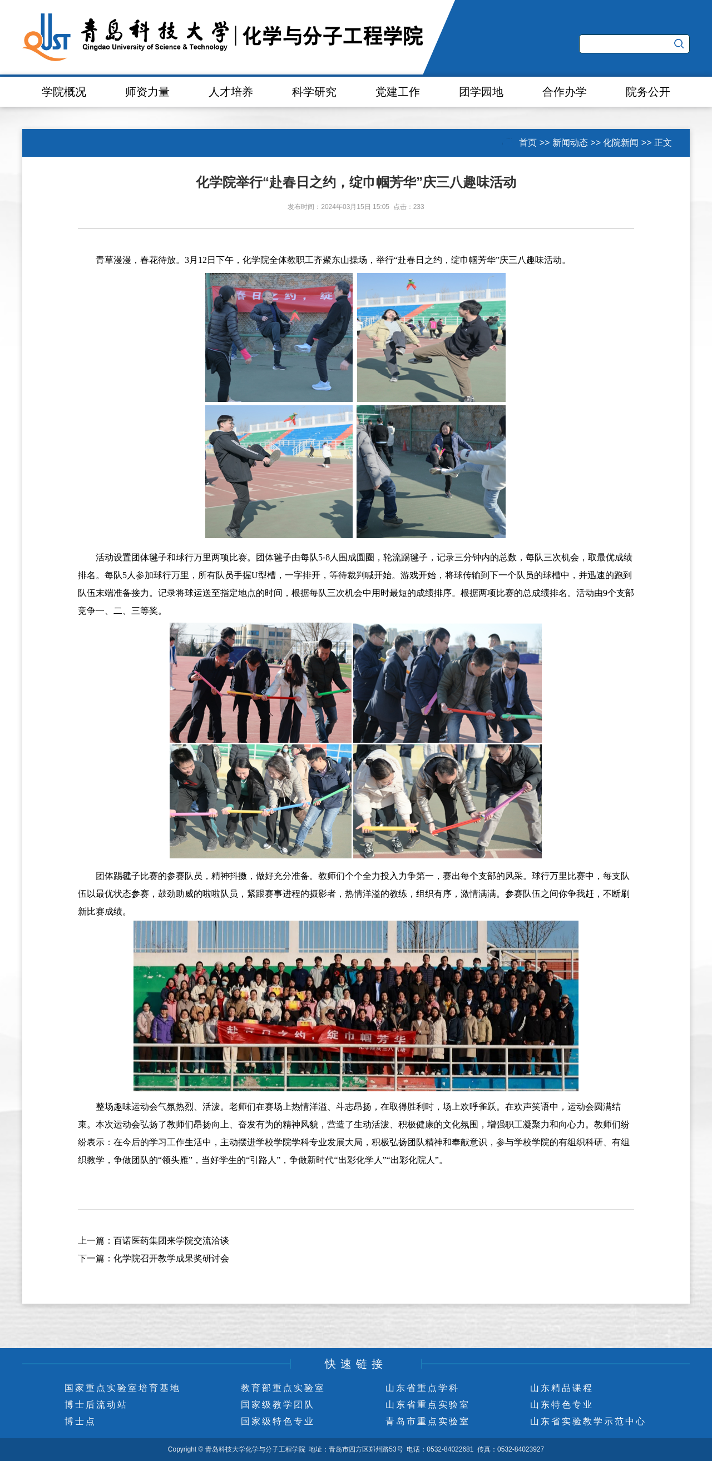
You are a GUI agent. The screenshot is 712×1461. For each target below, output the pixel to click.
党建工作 (397, 92)
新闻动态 (570, 142)
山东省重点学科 (422, 1388)
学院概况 (64, 92)
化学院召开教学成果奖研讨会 (171, 1258)
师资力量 (147, 92)
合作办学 (564, 92)
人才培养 (231, 92)
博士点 (80, 1421)
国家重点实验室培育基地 (123, 1388)
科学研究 (314, 92)
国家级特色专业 (278, 1421)
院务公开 (648, 92)
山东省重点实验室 (427, 1404)
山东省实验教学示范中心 (588, 1421)
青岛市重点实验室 (427, 1421)
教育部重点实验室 (283, 1388)
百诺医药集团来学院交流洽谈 (171, 1240)
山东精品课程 (562, 1388)
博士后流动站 (96, 1404)
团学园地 (481, 92)
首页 (528, 142)
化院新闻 (621, 142)
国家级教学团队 (278, 1404)
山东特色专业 (562, 1404)
